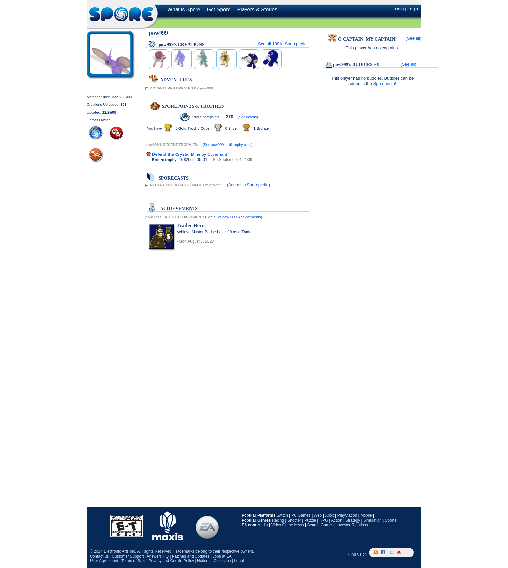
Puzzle (310, 520)
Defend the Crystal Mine (176, 154)
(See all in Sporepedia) (248, 184)
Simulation (372, 520)
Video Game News (287, 525)
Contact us (99, 556)
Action (336, 520)
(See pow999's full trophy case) (228, 145)
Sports (390, 520)
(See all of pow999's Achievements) (233, 217)
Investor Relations (352, 525)
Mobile (366, 515)
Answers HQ (158, 556)
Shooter (294, 520)
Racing (278, 520)
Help (399, 9)
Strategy (353, 520)
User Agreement (104, 561)
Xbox (329, 515)
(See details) (248, 117)
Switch (282, 515)
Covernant (217, 154)
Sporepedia (384, 83)
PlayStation (347, 515)
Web (318, 515)
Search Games (320, 525)
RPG (323, 520)
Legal (239, 561)
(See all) (413, 38)
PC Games (301, 515)
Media (262, 525)
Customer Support (128, 556)
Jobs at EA (221, 556)
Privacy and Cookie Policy (171, 561)
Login (412, 9)
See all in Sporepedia (282, 43)
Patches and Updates (191, 556)
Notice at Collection (214, 561)
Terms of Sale (133, 561)
